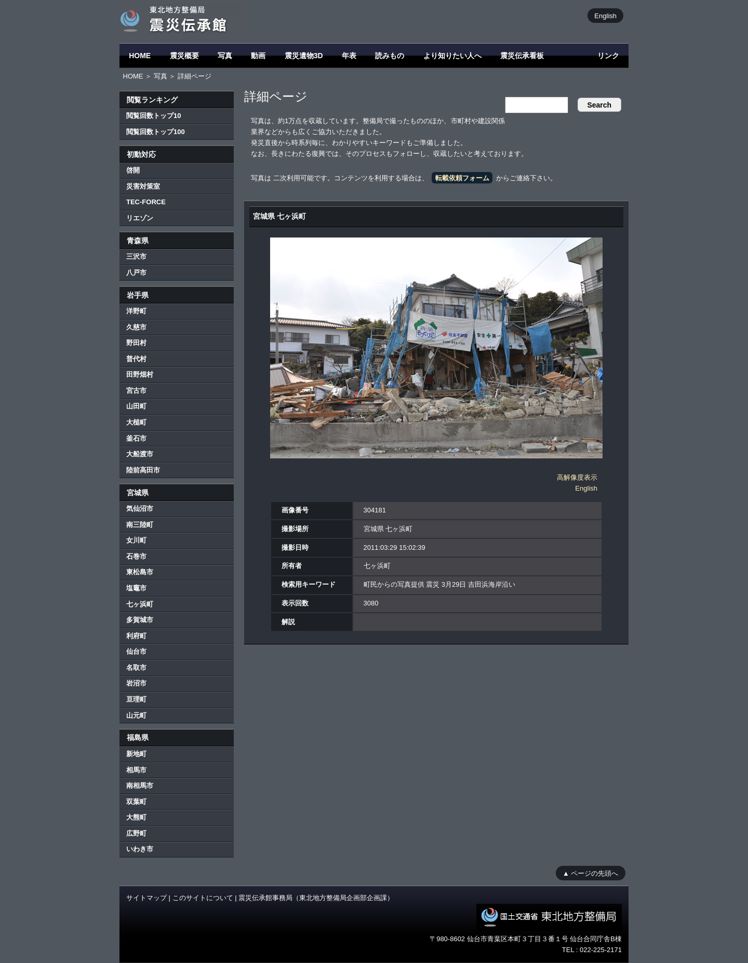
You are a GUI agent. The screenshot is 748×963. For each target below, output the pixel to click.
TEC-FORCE (146, 202)
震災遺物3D (304, 55)
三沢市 (136, 256)
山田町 (136, 406)
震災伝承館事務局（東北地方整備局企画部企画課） (316, 898)
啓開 (133, 170)
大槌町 (136, 422)
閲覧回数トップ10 (153, 116)
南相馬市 (139, 785)
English (605, 15)
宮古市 (136, 390)
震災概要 (184, 55)
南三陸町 (139, 525)
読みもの (389, 55)
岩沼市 (136, 683)
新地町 (136, 754)
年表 (349, 55)
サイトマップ (146, 898)
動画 (258, 55)
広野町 (136, 833)
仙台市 (136, 651)
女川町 (136, 540)
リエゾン (139, 218)
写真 (225, 55)
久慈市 (136, 327)
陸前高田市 (143, 470)
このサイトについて (202, 898)
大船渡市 (139, 454)
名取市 (136, 667)
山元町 (136, 715)
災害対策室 (143, 186)
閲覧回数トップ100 (155, 132)
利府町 (136, 636)
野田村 (136, 343)
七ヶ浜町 (139, 604)
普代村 (136, 359)
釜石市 (136, 438)
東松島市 (139, 572)
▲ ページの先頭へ (590, 873)
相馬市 (136, 770)
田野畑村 (139, 374)
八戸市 (136, 272)
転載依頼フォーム (462, 178)
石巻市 (136, 556)
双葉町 (136, 802)
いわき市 (139, 849)
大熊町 (136, 817)
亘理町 (136, 699)
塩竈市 (136, 588)
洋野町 (136, 311)
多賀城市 (139, 620)
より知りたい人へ (452, 55)
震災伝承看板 (522, 55)
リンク (608, 55)
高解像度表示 (577, 477)
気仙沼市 (139, 508)
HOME (140, 55)
